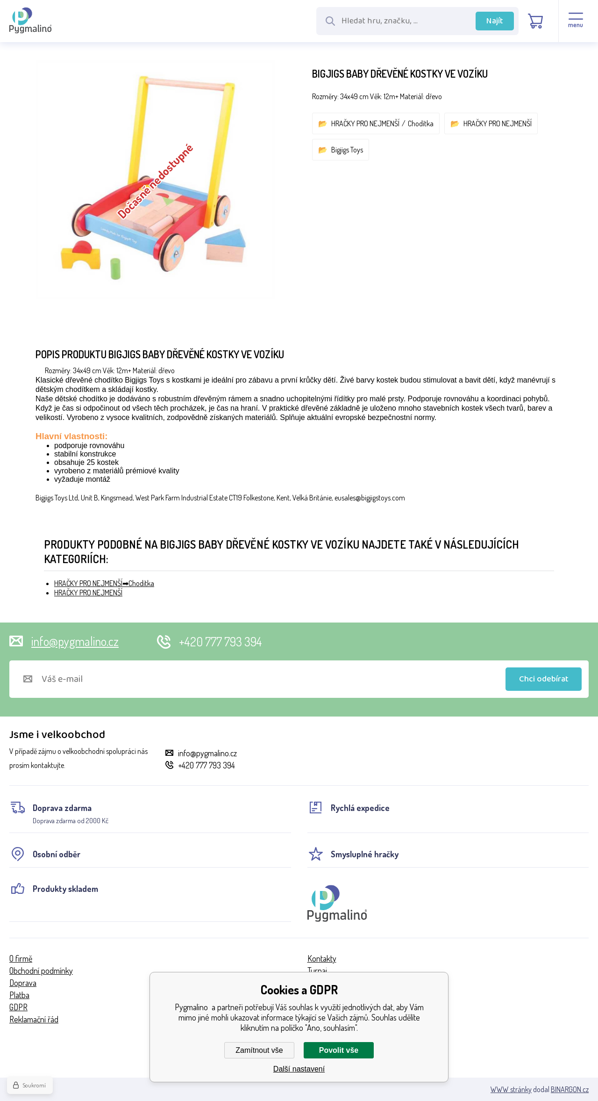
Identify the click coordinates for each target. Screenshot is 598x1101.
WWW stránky (511, 1089)
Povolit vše (338, 1050)
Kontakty (321, 958)
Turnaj (317, 970)
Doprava (22, 983)
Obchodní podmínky (41, 970)
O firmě (20, 958)
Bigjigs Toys (347, 149)
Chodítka (421, 123)
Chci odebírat (544, 679)
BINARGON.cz (570, 1089)
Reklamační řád (33, 1019)
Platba (19, 995)
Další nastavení (299, 1069)
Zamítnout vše (259, 1050)
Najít (494, 21)
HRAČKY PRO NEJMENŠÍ (365, 123)
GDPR (18, 1007)
